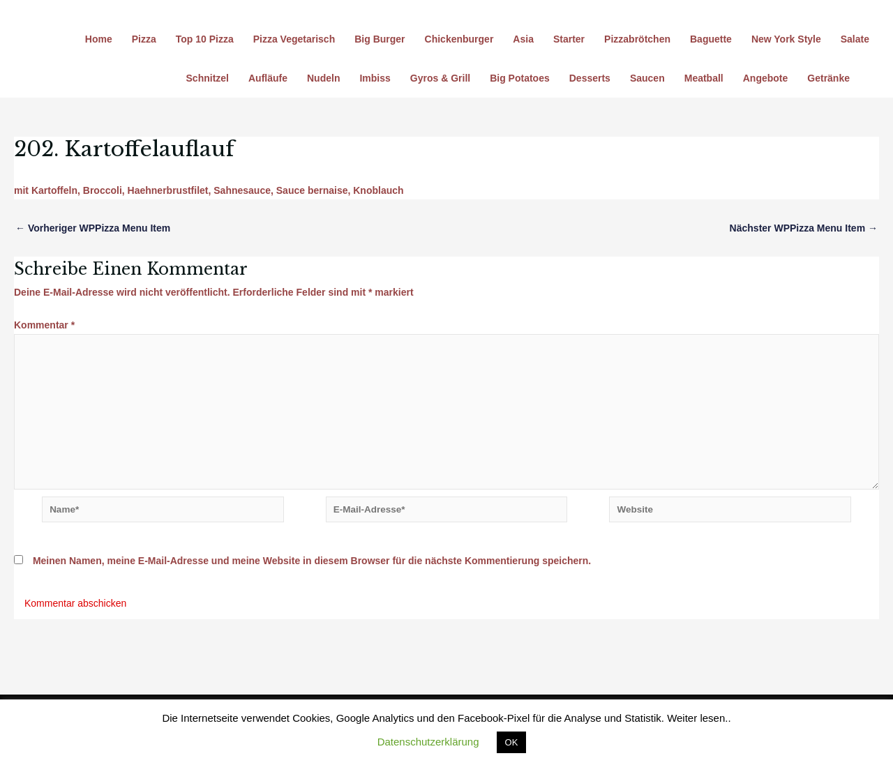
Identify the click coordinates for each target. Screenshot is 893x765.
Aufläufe (267, 78)
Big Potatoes (520, 78)
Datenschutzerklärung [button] (428, 742)
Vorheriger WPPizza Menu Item (92, 228)
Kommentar (44, 325)
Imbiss (374, 78)
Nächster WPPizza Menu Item (804, 228)
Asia (523, 39)
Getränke (828, 78)
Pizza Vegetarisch (294, 39)
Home (98, 39)
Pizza (144, 39)
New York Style (786, 39)
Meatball (703, 78)
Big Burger (379, 39)
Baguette (711, 39)
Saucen (647, 78)
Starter (569, 39)
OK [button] (511, 742)
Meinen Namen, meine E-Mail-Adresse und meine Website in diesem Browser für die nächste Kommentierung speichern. (312, 567)
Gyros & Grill (440, 78)
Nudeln (323, 78)
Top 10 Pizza (205, 39)
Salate (855, 39)
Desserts (589, 78)
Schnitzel (207, 78)
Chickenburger (459, 39)
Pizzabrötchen (637, 39)
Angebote (765, 78)
